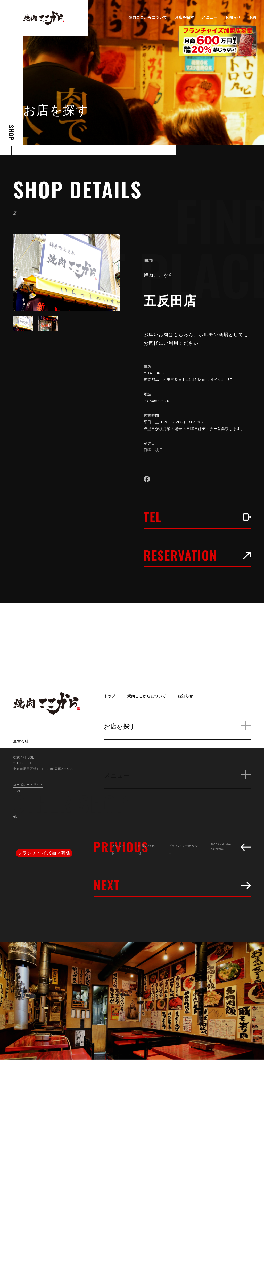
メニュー (209, 17)
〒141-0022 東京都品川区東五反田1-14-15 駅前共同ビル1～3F (192, 376)
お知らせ (233, 17)
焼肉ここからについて (147, 17)
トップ (110, 696)
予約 (252, 17)
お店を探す (184, 17)
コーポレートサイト (28, 784)
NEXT (172, 885)
